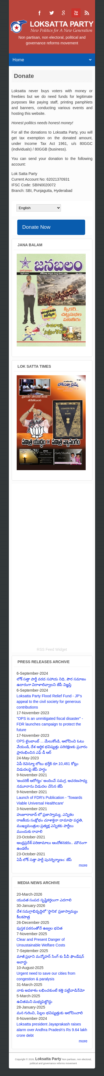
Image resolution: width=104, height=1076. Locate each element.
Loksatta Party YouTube (75, 13)
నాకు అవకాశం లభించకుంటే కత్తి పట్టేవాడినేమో (51, 990)
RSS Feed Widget (52, 649)
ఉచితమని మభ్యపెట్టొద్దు (35, 1001)
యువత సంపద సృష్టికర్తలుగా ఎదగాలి (44, 900)
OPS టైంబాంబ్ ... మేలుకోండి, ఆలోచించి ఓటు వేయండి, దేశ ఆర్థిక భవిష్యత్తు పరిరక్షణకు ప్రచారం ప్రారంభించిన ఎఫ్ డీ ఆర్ (52, 747)
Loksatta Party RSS (87, 13)
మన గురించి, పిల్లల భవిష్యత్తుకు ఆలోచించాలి (50, 1013)
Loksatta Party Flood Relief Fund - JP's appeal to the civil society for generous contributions (49, 701)
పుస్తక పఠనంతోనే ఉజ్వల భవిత (40, 928)
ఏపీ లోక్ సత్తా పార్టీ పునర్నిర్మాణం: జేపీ (44, 859)
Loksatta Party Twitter (51, 13)
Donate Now (36, 227)
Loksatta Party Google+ (63, 13)
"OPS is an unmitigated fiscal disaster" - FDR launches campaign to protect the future (50, 724)
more (83, 865)
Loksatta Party (48, 1059)
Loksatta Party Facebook (39, 13)
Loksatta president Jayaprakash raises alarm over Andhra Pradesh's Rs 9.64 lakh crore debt (52, 1030)
